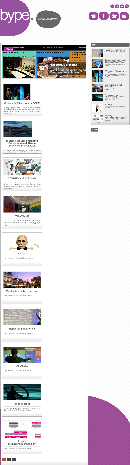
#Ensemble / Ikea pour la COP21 (22, 103)
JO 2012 (22, 253)
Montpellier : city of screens (22, 291)
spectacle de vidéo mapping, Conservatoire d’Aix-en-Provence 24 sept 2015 (22, 143)
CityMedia (22, 366)
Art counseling (22, 403)
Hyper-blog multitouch (22, 328)
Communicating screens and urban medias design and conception (116, 61)
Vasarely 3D (22, 216)
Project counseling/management (22, 442)
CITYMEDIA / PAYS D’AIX (22, 178)
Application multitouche (63, 65)
